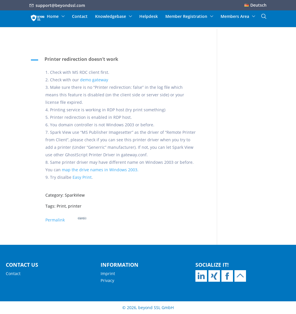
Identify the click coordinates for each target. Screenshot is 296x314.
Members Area (235, 16)
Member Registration (186, 16)
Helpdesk (148, 16)
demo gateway (94, 79)
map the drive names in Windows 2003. (100, 169)
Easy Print (82, 177)
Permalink (65, 218)
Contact (80, 16)
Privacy (107, 280)
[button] (116, 60)
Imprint (108, 273)
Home (53, 16)
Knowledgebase (110, 16)
